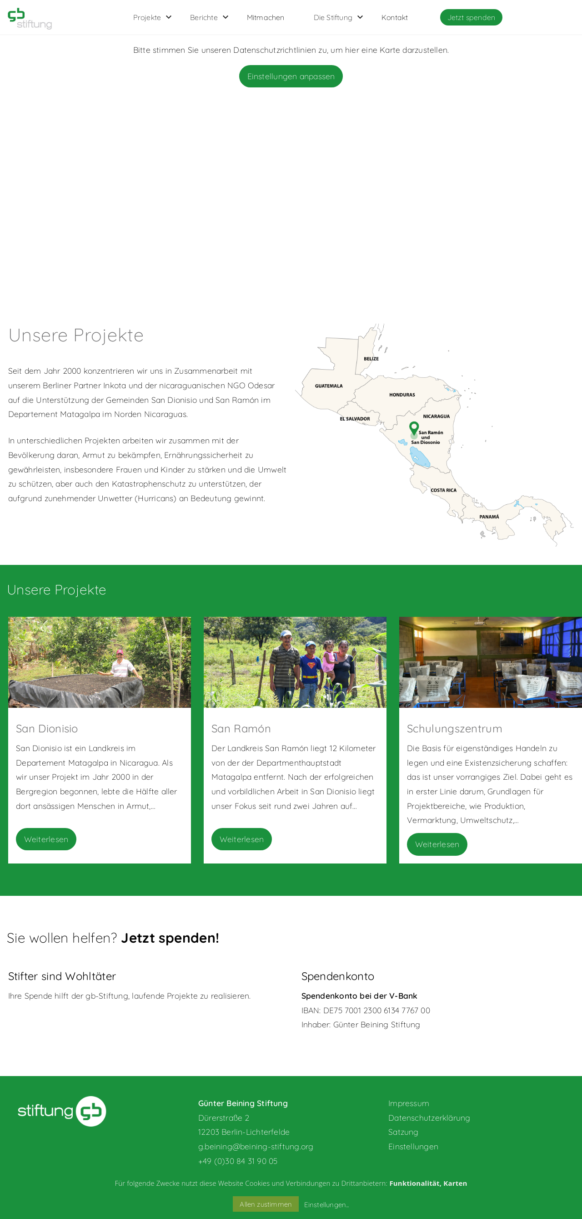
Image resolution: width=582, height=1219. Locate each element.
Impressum (408, 1103)
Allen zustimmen (266, 1204)
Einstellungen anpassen (291, 76)
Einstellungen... (326, 1204)
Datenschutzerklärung (429, 1117)
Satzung (403, 1132)
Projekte (147, 17)
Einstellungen (413, 1146)
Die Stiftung (333, 17)
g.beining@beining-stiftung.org (256, 1146)
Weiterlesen (46, 839)
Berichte (204, 17)
